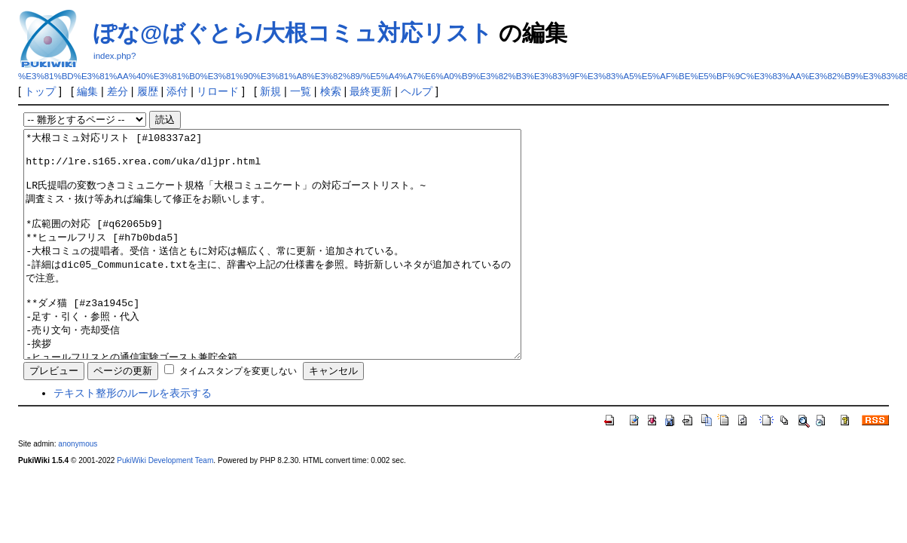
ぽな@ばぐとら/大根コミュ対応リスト (293, 32)
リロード (218, 91)
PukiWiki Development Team (165, 506)
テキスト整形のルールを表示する (132, 438)
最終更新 (371, 91)
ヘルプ (416, 91)
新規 (270, 91)
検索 (330, 91)
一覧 (300, 91)
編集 (87, 91)
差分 (117, 91)
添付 (177, 91)
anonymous (77, 489)
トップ (40, 91)
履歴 (147, 91)
